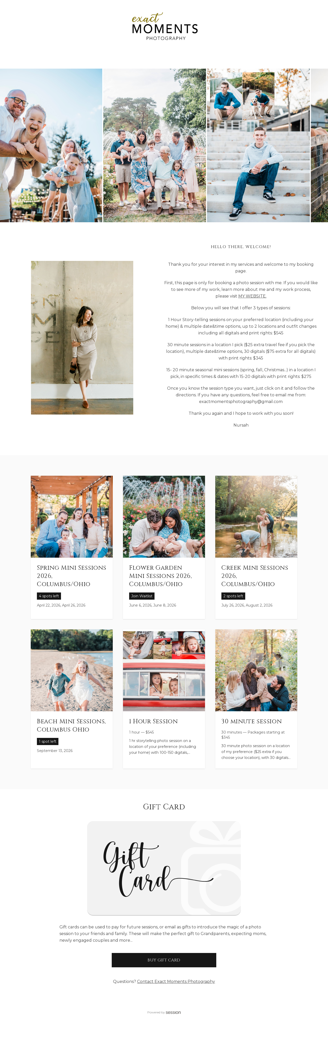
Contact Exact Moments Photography (176, 981)
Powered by (164, 1012)
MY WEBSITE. (252, 296)
